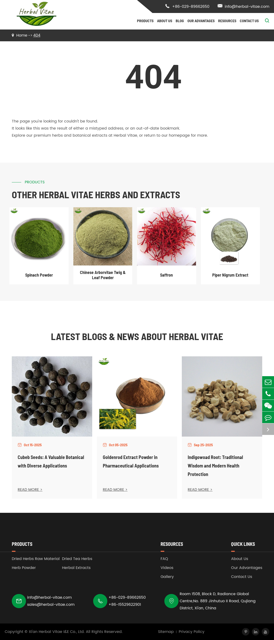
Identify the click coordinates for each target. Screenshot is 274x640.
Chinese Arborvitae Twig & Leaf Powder (103, 275)
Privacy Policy (191, 632)
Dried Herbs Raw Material (36, 559)
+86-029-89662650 (187, 7)
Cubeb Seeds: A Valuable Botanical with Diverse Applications (51, 461)
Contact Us (249, 20)
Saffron (166, 275)
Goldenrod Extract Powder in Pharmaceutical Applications (131, 461)
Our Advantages (201, 20)
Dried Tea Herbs (77, 559)
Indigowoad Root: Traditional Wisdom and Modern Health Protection (215, 465)
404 (36, 35)
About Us (164, 20)
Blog (180, 20)
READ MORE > (30, 490)
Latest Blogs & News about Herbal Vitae (137, 336)
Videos (167, 568)
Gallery (167, 577)
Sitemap (166, 632)
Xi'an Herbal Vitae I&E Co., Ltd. (57, 632)
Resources (227, 20)
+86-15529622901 (124, 605)
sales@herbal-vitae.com (51, 605)
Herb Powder (24, 568)
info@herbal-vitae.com (243, 7)
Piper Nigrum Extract (230, 275)
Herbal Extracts (76, 568)
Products (145, 20)
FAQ (164, 559)
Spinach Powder (39, 275)
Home (21, 35)
